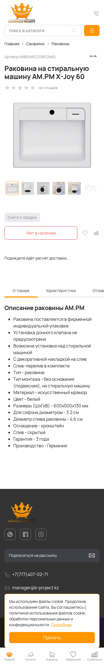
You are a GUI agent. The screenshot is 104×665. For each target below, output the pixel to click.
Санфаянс (35, 43)
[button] (92, 30)
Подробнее (61, 624)
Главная (11, 43)
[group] (52, 135)
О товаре (21, 290)
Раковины (60, 43)
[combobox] (43, 30)
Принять (52, 637)
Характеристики (61, 290)
